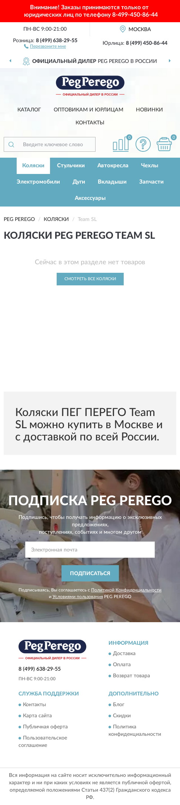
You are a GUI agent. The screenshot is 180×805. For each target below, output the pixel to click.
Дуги (79, 182)
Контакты (90, 122)
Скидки (122, 715)
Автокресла (113, 165)
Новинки (149, 110)
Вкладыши (112, 182)
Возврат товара (131, 676)
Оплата (122, 665)
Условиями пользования (78, 596)
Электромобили (38, 182)
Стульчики (71, 165)
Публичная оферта (45, 726)
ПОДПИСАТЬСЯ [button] (90, 573)
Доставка (124, 654)
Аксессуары (90, 198)
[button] (45, 46)
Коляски (33, 165)
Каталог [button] (29, 110)
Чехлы (149, 165)
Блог (118, 704)
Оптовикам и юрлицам (88, 110)
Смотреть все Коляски (90, 279)
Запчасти (151, 182)
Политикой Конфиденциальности (126, 590)
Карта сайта (37, 715)
